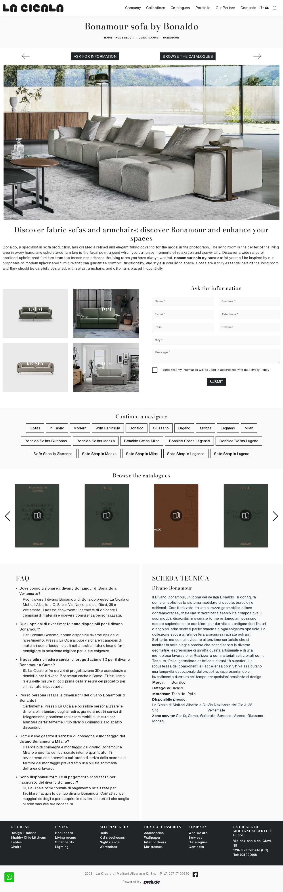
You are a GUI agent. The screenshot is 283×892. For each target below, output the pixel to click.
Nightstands (110, 842)
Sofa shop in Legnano (186, 454)
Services (195, 837)
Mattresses (153, 847)
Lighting (62, 847)
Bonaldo (136, 428)
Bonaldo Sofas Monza (95, 441)
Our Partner (225, 8)
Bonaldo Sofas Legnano (189, 441)
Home (108, 38)
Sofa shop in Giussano (53, 454)
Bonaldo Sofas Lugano (238, 441)
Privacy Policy (259, 369)
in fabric (57, 428)
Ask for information (95, 56)
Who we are (198, 833)
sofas (35, 428)
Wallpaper (152, 837)
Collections (155, 8)
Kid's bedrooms (112, 837)
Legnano (228, 428)
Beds (104, 833)
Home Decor (124, 38)
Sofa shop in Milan (142, 454)
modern (79, 428)
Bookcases (64, 833)
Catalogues (180, 8)
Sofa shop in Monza (99, 454)
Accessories (154, 833)
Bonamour (171, 38)
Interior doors (155, 842)
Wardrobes (108, 847)
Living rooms (148, 38)
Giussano (161, 428)
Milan (249, 428)
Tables (16, 842)
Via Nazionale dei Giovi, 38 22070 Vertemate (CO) (252, 846)
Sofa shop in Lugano (232, 454)
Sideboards (64, 842)
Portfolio (203, 8)
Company (133, 8)
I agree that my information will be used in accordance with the (215, 369)
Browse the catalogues (188, 56)
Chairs (16, 847)
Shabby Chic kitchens (28, 837)
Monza (206, 428)
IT (261, 7)
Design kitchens (23, 833)
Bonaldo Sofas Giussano (46, 441)
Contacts (248, 8)
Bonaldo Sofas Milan (142, 441)
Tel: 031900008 (245, 855)
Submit (216, 382)
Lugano (184, 428)
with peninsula (108, 428)
